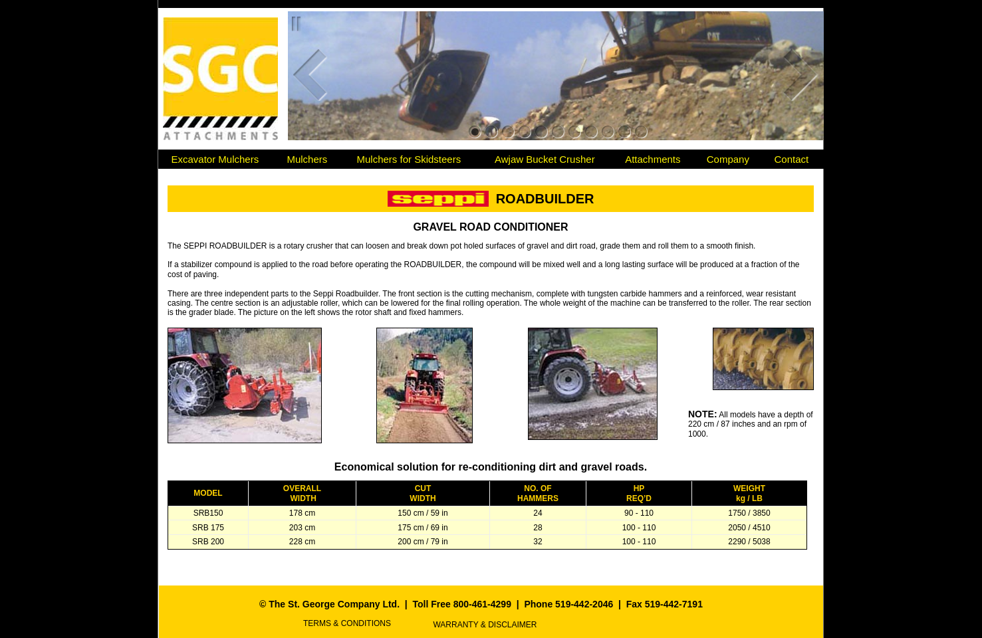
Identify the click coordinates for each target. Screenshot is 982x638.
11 (641, 132)
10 (624, 132)
